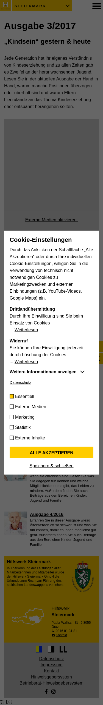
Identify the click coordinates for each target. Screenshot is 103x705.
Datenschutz (20, 382)
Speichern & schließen (51, 465)
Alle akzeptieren (51, 452)
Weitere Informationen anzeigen (43, 371)
